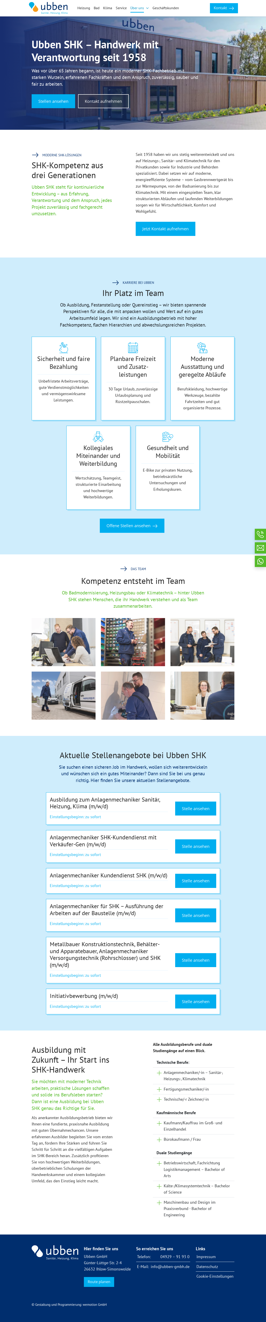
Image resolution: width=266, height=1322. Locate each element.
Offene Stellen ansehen (132, 526)
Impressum (206, 1256)
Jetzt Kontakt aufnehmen (165, 228)
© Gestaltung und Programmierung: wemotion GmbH (69, 1304)
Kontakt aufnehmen (103, 101)
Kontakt (224, 8)
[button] (140, 8)
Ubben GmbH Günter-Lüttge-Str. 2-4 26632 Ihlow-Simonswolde (107, 1263)
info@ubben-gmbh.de (170, 1266)
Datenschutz (207, 1266)
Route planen (99, 1281)
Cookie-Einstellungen (214, 1276)
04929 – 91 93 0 (175, 1256)
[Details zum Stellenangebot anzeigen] (133, 808)
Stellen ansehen (53, 101)
